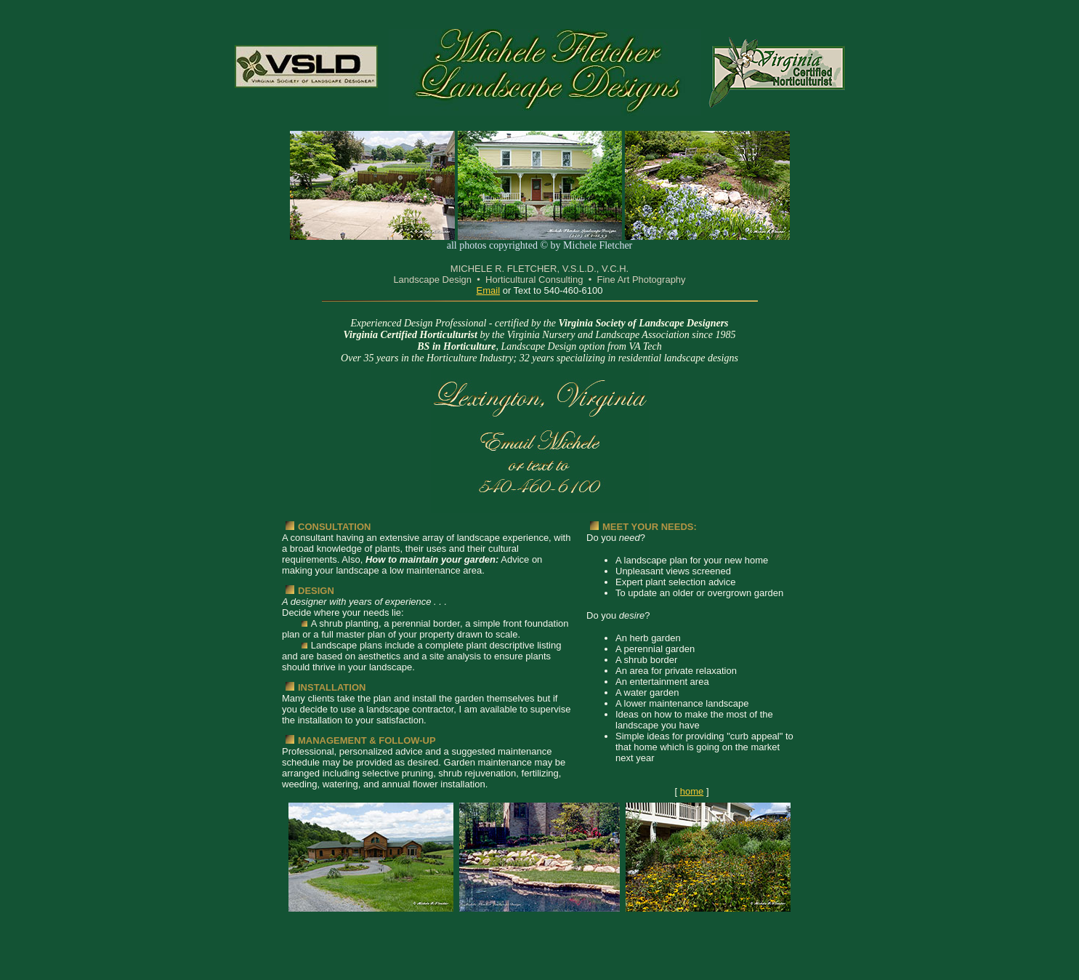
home (692, 791)
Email (489, 290)
